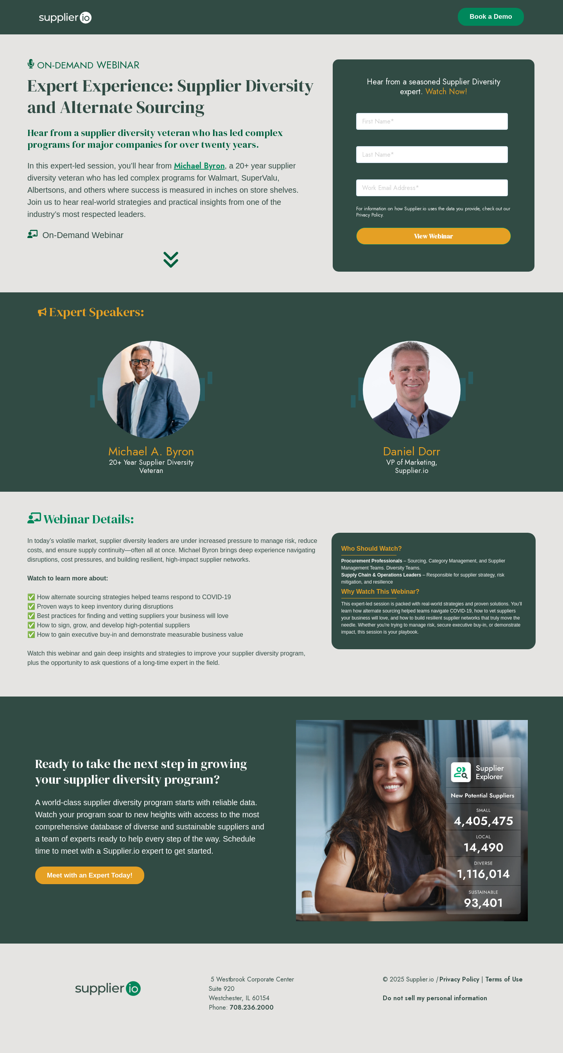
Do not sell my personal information (435, 998)
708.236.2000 (252, 1007)
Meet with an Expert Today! (90, 875)
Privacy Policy (369, 214)
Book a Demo (491, 16)
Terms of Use (504, 979)
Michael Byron (199, 166)
